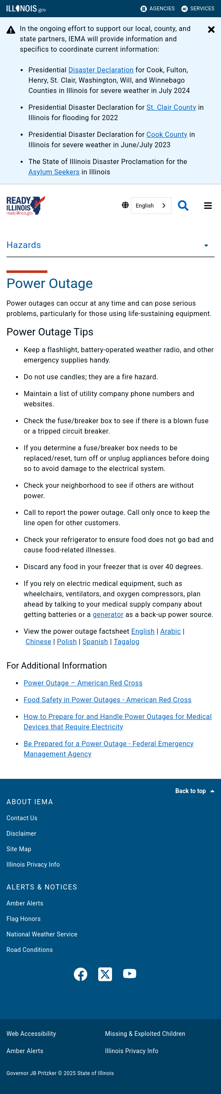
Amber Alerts (25, 903)
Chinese (38, 642)
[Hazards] (204, 245)
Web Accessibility (31, 1033)
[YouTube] (130, 976)
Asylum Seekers (54, 172)
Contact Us (21, 818)
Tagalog (127, 642)
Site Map (18, 849)
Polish (67, 642)
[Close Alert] (211, 30)
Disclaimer (21, 833)
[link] (80, 976)
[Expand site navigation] (208, 206)
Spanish (95, 642)
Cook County (166, 134)
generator (108, 615)
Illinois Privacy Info (33, 864)
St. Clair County (171, 107)
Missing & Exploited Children (145, 1033)
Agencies (157, 9)
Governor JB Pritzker (31, 1073)
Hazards (23, 245)
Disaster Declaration (101, 70)
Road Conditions (29, 949)
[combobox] (151, 205)
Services (198, 9)
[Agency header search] (183, 205)
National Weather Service (42, 934)
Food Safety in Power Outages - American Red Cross (108, 700)
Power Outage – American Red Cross (83, 683)
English (145, 205)
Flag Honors (23, 918)
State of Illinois (95, 1073)
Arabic (170, 631)
